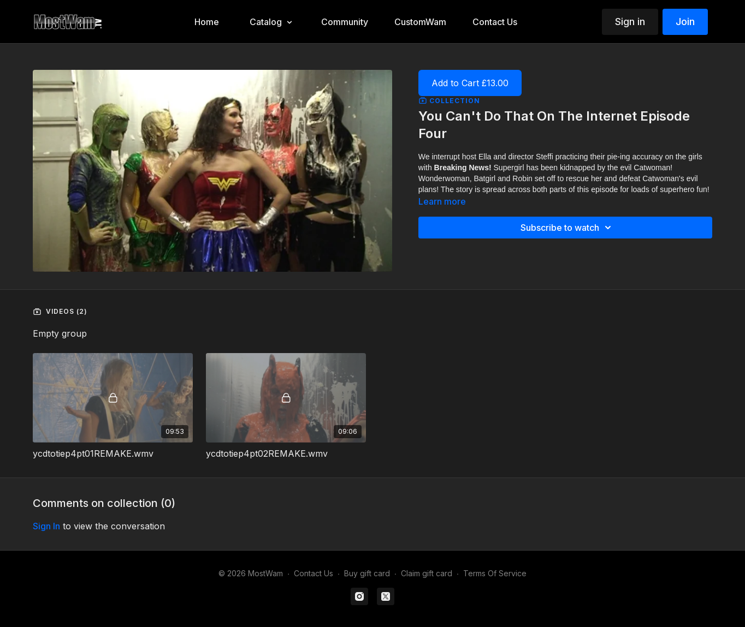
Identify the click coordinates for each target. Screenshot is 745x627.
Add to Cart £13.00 (470, 82)
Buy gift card (367, 573)
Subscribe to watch (567, 227)
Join (685, 21)
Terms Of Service (495, 573)
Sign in (630, 21)
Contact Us (313, 573)
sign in (46, 526)
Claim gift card (426, 573)
